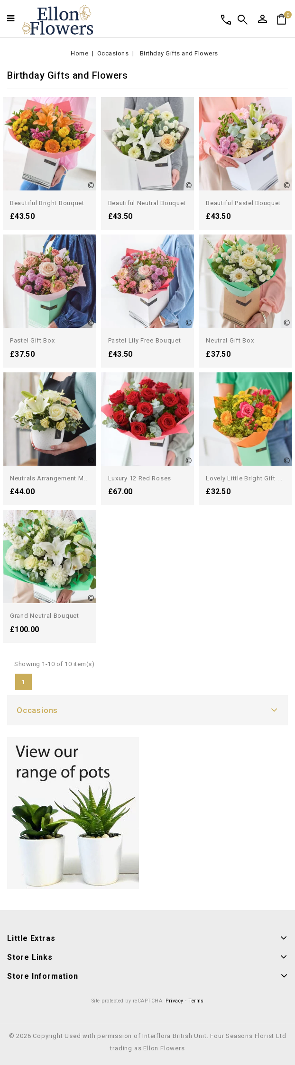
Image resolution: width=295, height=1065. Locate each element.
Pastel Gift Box (32, 340)
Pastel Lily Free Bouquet (144, 340)
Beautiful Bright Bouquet (47, 203)
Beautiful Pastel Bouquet (243, 203)
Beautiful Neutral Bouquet (147, 203)
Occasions (37, 710)
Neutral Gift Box (230, 340)
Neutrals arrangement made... (55, 478)
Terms (196, 1001)
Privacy (175, 1001)
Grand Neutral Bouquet (44, 615)
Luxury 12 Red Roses (139, 478)
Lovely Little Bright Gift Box (247, 478)
